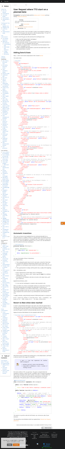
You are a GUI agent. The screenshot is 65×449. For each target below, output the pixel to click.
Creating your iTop (5, 23)
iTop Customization (4, 36)
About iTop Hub (34, 433)
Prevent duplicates (4, 171)
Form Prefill (5, 160)
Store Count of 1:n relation (5, 270)
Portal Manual (5, 13)
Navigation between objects (4, 191)
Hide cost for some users (5, 158)
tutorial (41, 55)
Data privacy (54, 434)
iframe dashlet (5, 180)
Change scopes (5, 330)
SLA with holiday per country (4, 300)
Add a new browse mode (5, 342)
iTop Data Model (4, 15)
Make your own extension (5, 42)
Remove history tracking (5, 282)
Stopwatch (25, 26)
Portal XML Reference (5, 319)
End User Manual (4, 11)
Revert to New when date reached (5, 372)
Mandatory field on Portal (5, 322)
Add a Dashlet (5, 344)
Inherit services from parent (5, 296)
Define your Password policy (5, 135)
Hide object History (5, 200)
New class (4, 77)
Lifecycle (21, 26)
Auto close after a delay (5, 284)
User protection (4, 147)
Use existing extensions (5, 39)
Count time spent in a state (6, 105)
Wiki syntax (6, 54)
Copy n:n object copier (5, 245)
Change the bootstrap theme (5, 333)
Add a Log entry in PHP (5, 99)
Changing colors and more (4, 215)
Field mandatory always (4, 71)
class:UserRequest (19, 244)
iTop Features (5, 18)
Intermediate (26, 24)
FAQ (34, 434)
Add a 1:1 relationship (5, 82)
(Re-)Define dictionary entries (5, 66)
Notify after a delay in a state (5, 108)
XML (16, 26)
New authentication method (5, 144)
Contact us (54, 435)
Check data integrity (5, 162)
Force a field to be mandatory (5, 152)
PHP (18, 26)
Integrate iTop (5, 27)
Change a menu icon (4, 336)
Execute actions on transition (4, 121)
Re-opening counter (5, 279)
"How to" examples (3, 57)
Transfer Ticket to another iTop (5, 267)
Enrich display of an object (5, 182)
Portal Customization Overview (5, 313)
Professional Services (44, 435)
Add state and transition (5, 102)
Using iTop (3, 9)
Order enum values (5, 206)
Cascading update (4, 255)
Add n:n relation (4, 80)
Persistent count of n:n (5, 261)
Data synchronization (6, 263)
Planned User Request (5, 290)
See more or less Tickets (5, 325)
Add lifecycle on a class (5, 113)
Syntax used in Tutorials (39, 15)
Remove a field (5, 73)
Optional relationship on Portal (5, 350)
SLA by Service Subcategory (5, 293)
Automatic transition (4, 368)
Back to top (46, 426)
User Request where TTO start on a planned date (5, 362)
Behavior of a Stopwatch (5, 110)
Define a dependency (5, 91)
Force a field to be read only (5, 155)
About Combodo (44, 434)
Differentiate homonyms (5, 185)
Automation (30, 26)
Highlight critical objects (5, 219)
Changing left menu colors (5, 230)
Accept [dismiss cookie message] (16, 444)
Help (34, 435)
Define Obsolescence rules (5, 168)
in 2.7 (7, 222)
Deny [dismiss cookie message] (9, 444)
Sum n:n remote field (5, 258)
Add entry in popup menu (5, 178)
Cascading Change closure (6, 303)
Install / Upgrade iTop (5, 25)
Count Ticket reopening (5, 252)
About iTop (44, 433)
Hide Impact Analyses (5, 195)
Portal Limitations (5, 317)
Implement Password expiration (4, 140)
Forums (34, 437)
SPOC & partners (4, 306)
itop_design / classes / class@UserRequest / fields (26, 314)
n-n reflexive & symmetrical (5, 85)
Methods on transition (5, 124)
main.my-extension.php (20, 379)
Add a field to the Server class (5, 62)
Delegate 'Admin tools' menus (5, 131)
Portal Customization (4, 309)
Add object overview (4, 203)
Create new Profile (5, 127)
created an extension (22, 16)
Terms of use (54, 433)
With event (6, 164)
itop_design (18, 60)
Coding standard (6, 52)
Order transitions (4, 209)
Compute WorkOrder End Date (5, 249)
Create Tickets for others (5, 328)
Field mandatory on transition (5, 117)
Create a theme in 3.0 (5, 235)
